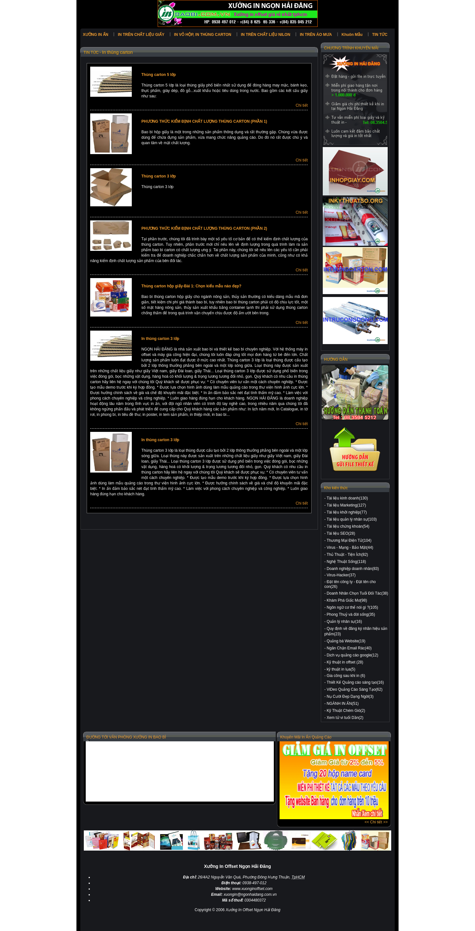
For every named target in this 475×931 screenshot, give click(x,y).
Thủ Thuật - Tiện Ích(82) (347, 554)
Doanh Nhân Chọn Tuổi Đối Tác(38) (357, 593)
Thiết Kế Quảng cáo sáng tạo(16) (355, 682)
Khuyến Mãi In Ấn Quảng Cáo (305, 737)
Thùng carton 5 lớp (158, 74)
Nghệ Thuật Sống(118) (346, 561)
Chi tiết (302, 105)
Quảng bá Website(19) (346, 641)
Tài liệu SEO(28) (341, 533)
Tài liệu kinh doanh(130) (347, 498)
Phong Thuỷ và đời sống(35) (351, 614)
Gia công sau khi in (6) (346, 675)
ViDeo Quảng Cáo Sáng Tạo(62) (354, 689)
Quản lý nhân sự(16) (344, 621)
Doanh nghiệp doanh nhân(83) (353, 568)
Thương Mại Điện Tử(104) (349, 540)
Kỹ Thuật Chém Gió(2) (346, 710)
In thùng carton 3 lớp (160, 338)
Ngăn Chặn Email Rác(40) (349, 648)
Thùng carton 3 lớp (158, 176)
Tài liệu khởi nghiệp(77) (347, 512)
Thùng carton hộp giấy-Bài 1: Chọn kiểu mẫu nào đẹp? (191, 286)
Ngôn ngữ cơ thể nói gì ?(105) (352, 607)
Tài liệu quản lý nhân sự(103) (352, 519)
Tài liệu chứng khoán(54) (348, 526)
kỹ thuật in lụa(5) (341, 669)
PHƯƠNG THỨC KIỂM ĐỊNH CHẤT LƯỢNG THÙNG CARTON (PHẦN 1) (204, 121)
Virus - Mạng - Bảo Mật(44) (350, 547)
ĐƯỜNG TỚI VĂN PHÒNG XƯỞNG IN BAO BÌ (126, 737)
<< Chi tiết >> (376, 822)
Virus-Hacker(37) (341, 575)
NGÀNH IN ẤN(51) (343, 703)
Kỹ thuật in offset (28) (345, 662)
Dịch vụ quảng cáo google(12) (352, 655)
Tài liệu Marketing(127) (346, 505)
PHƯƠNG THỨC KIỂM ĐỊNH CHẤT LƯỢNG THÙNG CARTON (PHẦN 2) (204, 228)
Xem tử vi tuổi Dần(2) (345, 717)
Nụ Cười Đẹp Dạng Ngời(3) (350, 696)
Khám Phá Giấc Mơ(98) (347, 600)
